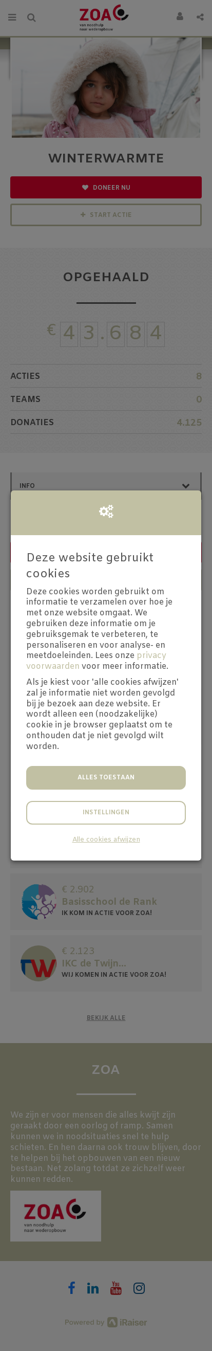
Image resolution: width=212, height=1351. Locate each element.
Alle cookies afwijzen (106, 839)
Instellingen (106, 813)
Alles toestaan (106, 778)
